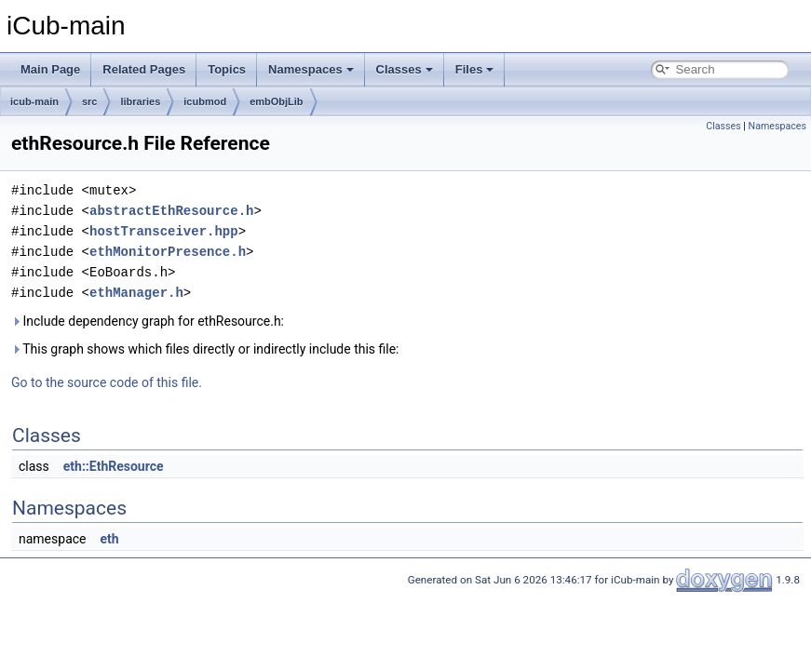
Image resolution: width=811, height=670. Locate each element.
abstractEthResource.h (171, 211)
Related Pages (143, 69)
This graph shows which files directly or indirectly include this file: (205, 349)
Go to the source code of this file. (106, 382)
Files (474, 69)
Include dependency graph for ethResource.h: (147, 321)
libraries (140, 101)
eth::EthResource (113, 466)
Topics (227, 69)
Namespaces (311, 69)
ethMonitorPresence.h (167, 252)
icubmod (204, 101)
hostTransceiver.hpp (163, 231)
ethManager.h (136, 293)
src (90, 101)
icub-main (34, 101)
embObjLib (276, 101)
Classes (404, 69)
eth (109, 538)
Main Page (50, 69)
